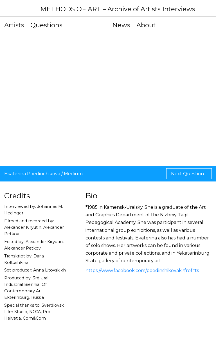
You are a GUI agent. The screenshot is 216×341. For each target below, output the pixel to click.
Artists (14, 25)
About (146, 25)
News (121, 25)
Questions (46, 25)
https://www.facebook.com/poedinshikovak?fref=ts (142, 270)
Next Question (188, 173)
